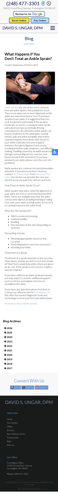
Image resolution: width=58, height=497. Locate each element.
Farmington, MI (42, 292)
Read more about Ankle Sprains (21, 303)
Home (9, 419)
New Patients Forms (16, 434)
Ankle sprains (11, 107)
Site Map (21, 488)
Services (11, 430)
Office (9, 426)
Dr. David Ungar (21, 174)
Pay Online (40, 20)
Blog (9, 441)
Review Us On (29, 14)
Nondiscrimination (33, 488)
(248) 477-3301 (23, 3)
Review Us (43, 388)
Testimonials (13, 437)
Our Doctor (12, 422)
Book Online (19, 20)
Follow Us (29, 388)
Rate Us (10, 445)
